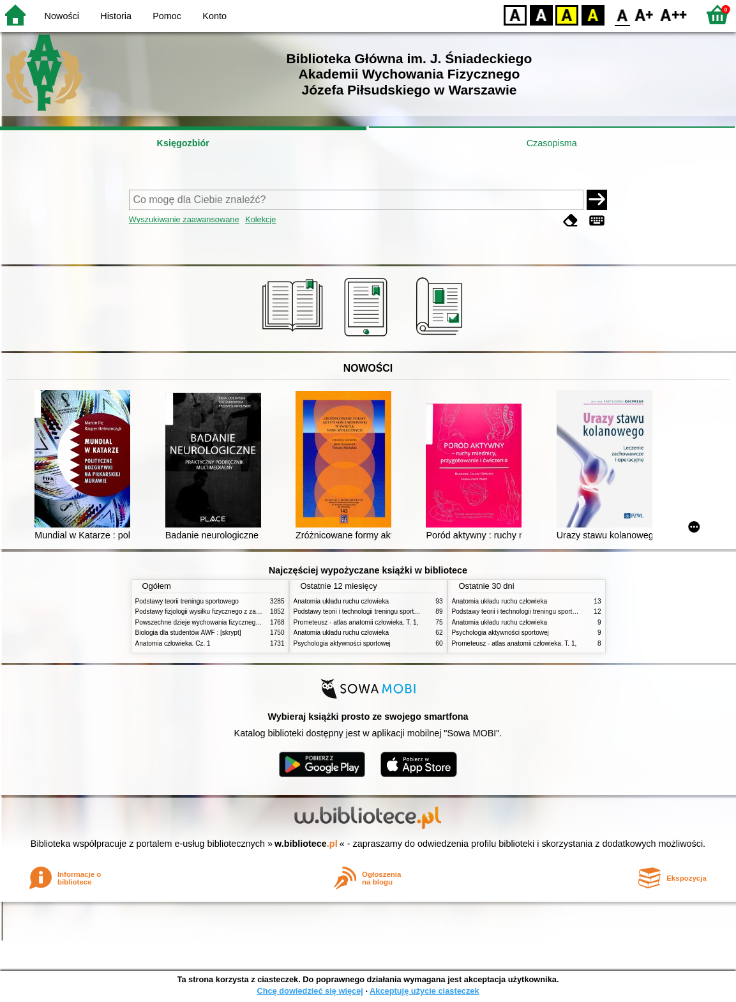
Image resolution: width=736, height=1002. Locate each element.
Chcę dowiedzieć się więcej (310, 991)
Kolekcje (260, 219)
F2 (674, 14)
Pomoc (167, 16)
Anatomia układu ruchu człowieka (341, 601)
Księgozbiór (183, 143)
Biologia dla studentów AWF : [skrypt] (188, 632)
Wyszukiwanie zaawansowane (184, 219)
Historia (115, 16)
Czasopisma (552, 143)
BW (541, 14)
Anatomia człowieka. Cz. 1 (173, 643)
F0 (622, 14)
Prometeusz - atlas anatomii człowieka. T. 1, (356, 622)
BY (592, 14)
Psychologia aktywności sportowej (342, 643)
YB (566, 14)
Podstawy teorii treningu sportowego (187, 601)
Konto (214, 16)
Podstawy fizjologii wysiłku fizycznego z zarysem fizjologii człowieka (231, 611)
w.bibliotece (306, 844)
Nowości (62, 16)
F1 (644, 14)
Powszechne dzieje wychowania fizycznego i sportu (208, 622)
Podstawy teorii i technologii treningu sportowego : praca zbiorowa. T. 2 (395, 611)
